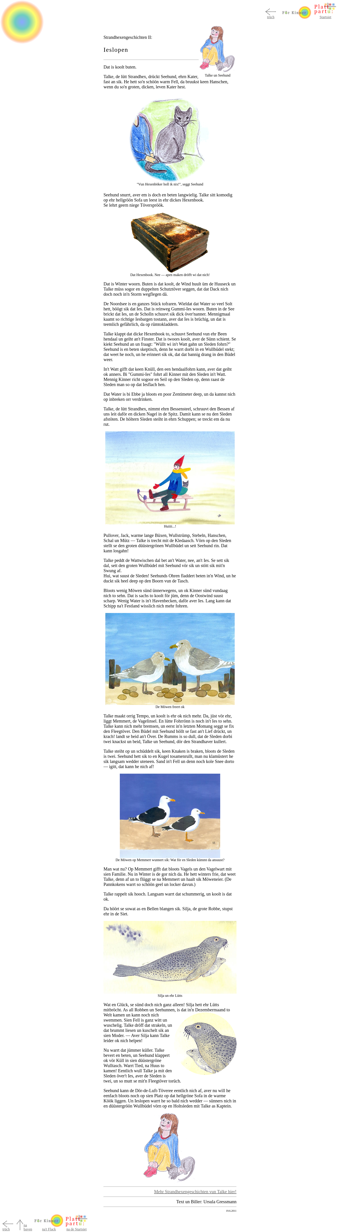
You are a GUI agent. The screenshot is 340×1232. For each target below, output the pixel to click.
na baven (28, 1227)
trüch (270, 17)
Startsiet (325, 17)
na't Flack (49, 1227)
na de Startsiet (76, 1229)
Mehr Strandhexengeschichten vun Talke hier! (195, 1191)
